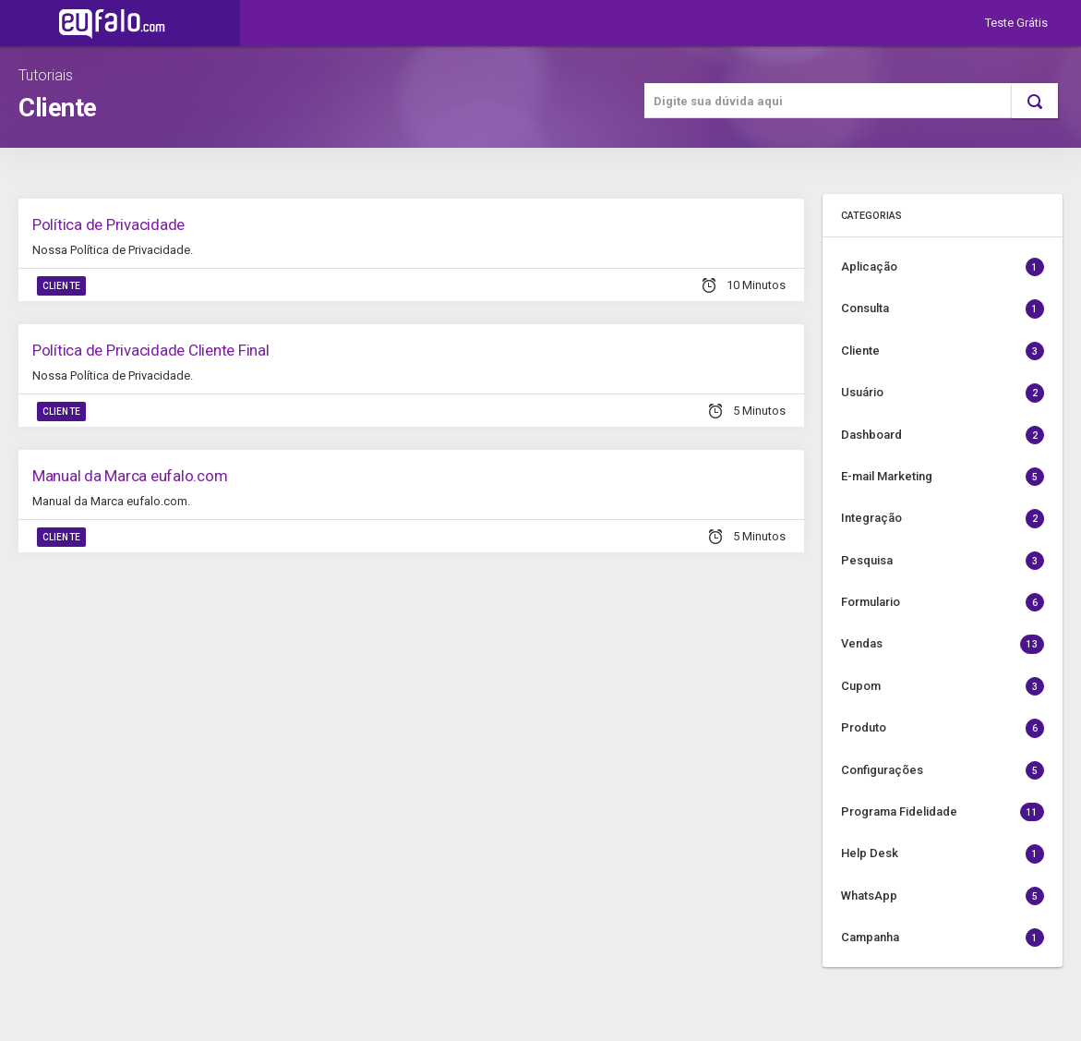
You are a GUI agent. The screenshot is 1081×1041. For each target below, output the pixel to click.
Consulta (942, 308)
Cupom (942, 686)
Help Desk (942, 853)
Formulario (942, 602)
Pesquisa (942, 560)
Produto (942, 728)
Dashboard (942, 435)
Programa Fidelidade (942, 812)
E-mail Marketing (942, 476)
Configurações (942, 770)
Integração (942, 518)
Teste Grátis (1016, 23)
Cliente (61, 286)
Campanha (942, 937)
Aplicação (942, 267)
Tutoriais (45, 75)
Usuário (942, 392)
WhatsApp (942, 896)
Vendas (942, 644)
